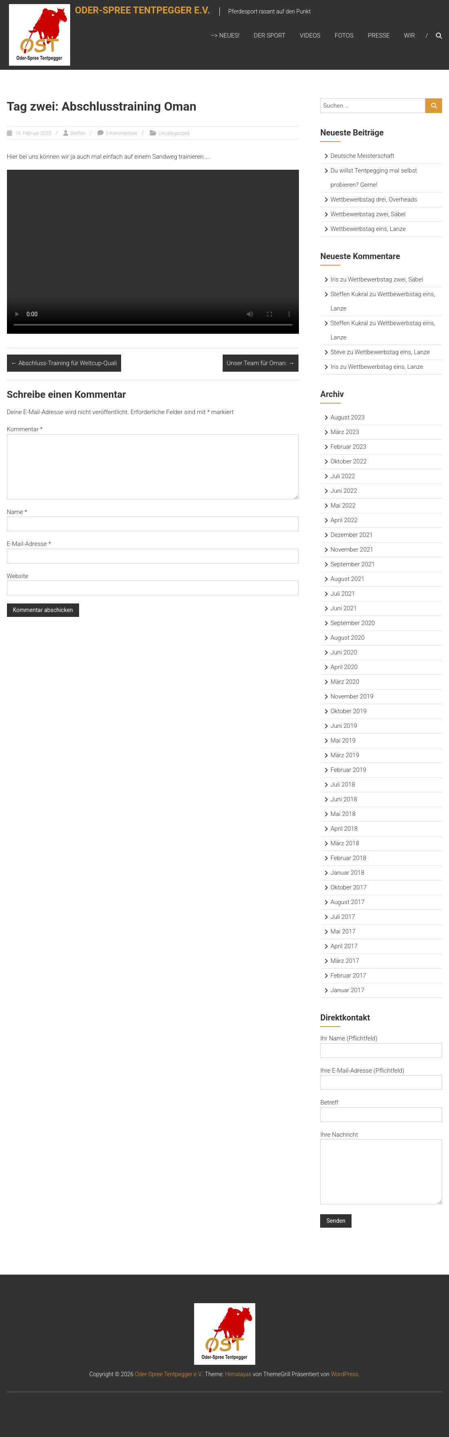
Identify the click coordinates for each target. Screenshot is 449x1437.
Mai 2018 (342, 814)
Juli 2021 (342, 593)
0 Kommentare (121, 133)
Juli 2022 (342, 476)
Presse (379, 35)
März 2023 (344, 432)
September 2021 (352, 564)
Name (17, 512)
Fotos (344, 35)
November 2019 (351, 696)
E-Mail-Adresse (29, 544)
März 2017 (344, 961)
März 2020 (344, 681)
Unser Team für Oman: (260, 363)
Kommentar (25, 429)
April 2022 (343, 520)
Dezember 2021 (351, 535)
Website (18, 576)
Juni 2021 (343, 608)
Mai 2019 (342, 740)
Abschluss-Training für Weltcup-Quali (64, 363)
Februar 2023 (348, 446)
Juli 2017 (342, 916)
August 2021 (347, 579)
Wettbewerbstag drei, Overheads (373, 199)
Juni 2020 (343, 652)
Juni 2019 (343, 726)
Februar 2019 (348, 770)
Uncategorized (174, 133)
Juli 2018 (342, 784)
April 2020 (343, 667)
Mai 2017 (342, 931)
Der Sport (269, 35)
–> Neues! (224, 35)
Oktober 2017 (348, 887)
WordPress (344, 1374)
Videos (310, 35)
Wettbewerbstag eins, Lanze (367, 229)
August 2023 (347, 417)
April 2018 (343, 828)
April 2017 (343, 946)
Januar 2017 (347, 990)
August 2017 (347, 902)
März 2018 (344, 843)
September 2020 (352, 623)
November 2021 (351, 549)
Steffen (78, 133)
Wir (409, 35)
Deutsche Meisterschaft (362, 156)
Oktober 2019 (348, 711)
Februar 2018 (348, 858)
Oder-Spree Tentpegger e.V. (151, 14)
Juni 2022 (343, 491)
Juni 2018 (343, 799)
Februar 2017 (348, 975)
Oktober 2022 (348, 461)
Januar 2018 (347, 872)
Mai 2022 (342, 505)
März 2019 (344, 755)
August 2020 (347, 637)
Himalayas (238, 1374)
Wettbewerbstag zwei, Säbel (367, 214)
